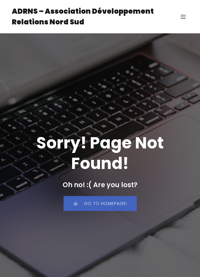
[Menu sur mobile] (183, 17)
